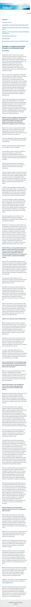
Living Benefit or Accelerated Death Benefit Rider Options (15, 25)
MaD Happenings (6, 38)
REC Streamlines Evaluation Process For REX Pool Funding (15, 41)
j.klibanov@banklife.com (7, 582)
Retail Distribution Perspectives (9, 36)
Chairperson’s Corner (7, 22)
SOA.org (15, 604)
